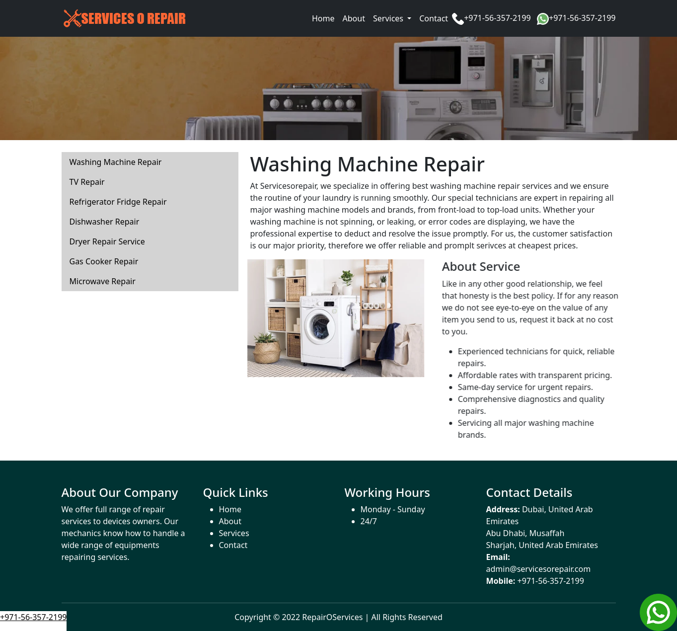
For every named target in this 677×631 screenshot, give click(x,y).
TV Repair (87, 181)
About (354, 18)
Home (323, 18)
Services (234, 533)
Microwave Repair (103, 281)
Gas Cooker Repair (104, 261)
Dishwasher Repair (105, 221)
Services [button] (389, 18)
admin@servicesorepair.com (538, 568)
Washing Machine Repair (116, 162)
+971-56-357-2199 (497, 17)
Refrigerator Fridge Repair (118, 201)
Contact (433, 18)
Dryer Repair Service (107, 241)
